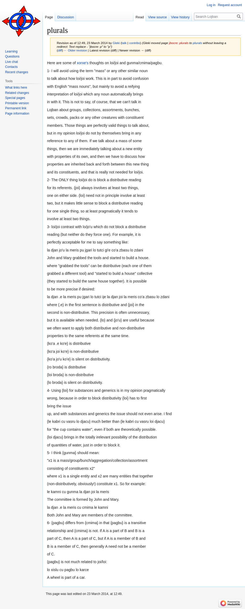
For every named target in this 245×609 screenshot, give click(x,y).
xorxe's (82, 63)
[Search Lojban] (218, 16)
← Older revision (75, 50)
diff (60, 50)
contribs (134, 43)
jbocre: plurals (178, 43)
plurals (197, 43)
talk (124, 43)
